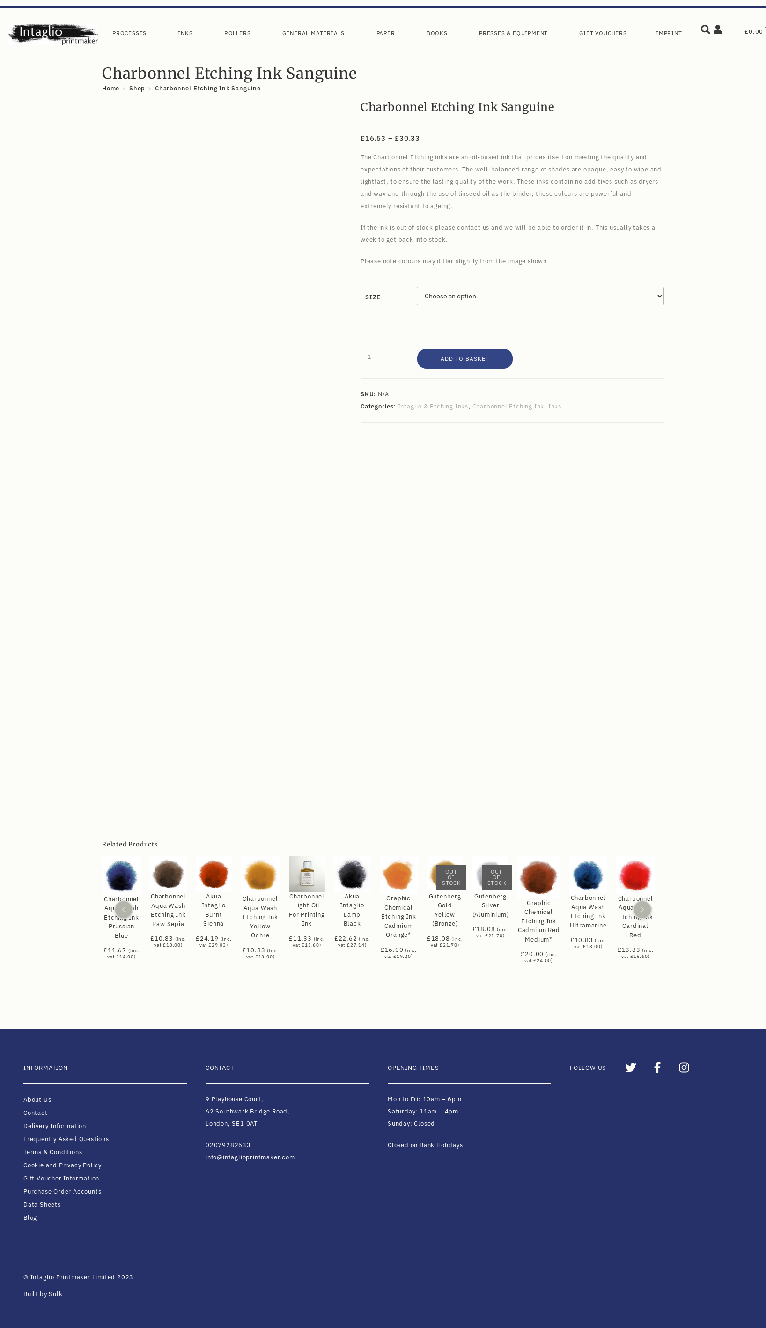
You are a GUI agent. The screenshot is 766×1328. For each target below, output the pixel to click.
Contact (35, 1113)
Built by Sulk (42, 1294)
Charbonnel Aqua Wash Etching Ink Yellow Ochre (260, 917)
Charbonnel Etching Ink (508, 406)
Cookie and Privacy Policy (62, 1165)
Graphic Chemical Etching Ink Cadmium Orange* (398, 916)
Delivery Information (54, 1126)
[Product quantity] (369, 357)
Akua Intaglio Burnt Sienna (214, 910)
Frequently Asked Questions (66, 1139)
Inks (554, 406)
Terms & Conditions (52, 1152)
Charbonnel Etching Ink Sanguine (208, 88)
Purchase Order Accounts (62, 1191)
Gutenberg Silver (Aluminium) (490, 905)
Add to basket (465, 358)
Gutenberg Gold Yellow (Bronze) (445, 910)
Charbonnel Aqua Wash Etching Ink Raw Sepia (168, 910)
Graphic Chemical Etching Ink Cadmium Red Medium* (539, 921)
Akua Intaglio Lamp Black (352, 910)
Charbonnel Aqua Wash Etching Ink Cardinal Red (635, 917)
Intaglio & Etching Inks (433, 406)
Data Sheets (42, 1205)
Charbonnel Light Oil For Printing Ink (307, 910)
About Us (37, 1100)
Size (373, 297)
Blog (30, 1218)
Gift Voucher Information (61, 1178)
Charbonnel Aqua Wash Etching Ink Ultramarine (588, 911)
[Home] (110, 88)
